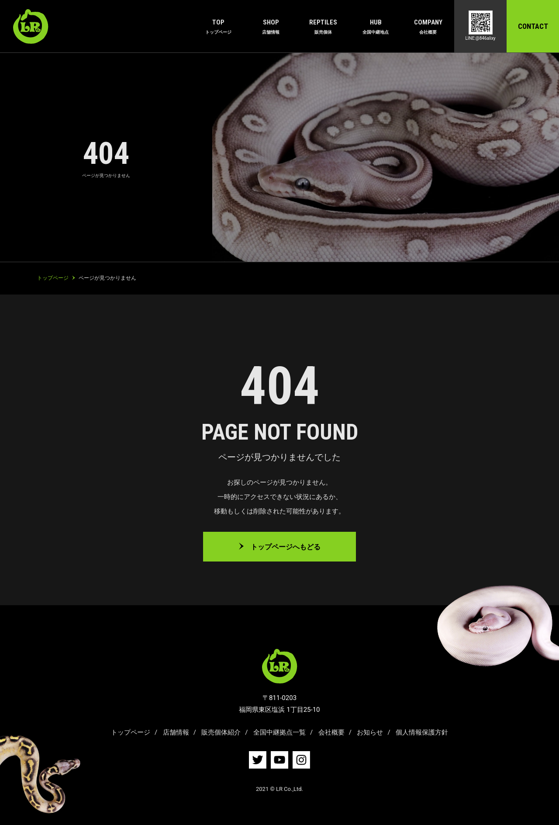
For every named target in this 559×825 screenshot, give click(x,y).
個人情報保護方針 (422, 732)
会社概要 (331, 732)
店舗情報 (176, 732)
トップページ (130, 732)
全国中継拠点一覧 (279, 732)
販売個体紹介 (221, 732)
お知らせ (370, 732)
